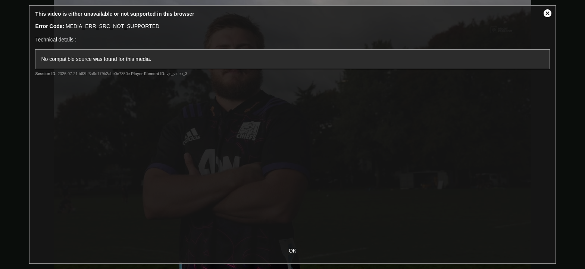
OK (292, 251)
